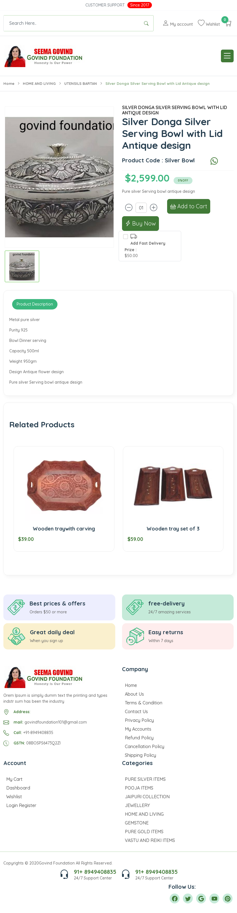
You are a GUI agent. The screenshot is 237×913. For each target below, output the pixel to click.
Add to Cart (188, 206)
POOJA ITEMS (139, 788)
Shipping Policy (140, 755)
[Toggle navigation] (227, 56)
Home (8, 83)
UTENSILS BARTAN (80, 83)
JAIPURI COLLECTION (147, 796)
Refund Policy (139, 737)
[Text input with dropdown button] (71, 23)
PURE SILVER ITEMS (145, 779)
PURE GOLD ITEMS (144, 831)
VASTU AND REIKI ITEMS (150, 840)
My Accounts (138, 729)
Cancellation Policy (144, 746)
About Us (134, 694)
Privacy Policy (139, 720)
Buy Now (140, 223)
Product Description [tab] (35, 304)
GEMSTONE (137, 823)
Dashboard (18, 788)
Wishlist (14, 796)
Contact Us (136, 711)
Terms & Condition (143, 703)
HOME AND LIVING (39, 83)
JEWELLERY (137, 805)
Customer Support (105, 5)
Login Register (21, 805)
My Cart (14, 779)
